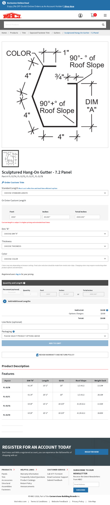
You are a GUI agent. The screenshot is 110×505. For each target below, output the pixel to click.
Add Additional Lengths (17, 301)
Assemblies (7, 486)
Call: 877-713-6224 (54, 474)
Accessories (7, 480)
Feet (42, 290)
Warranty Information (29, 474)
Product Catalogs (27, 480)
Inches (61, 290)
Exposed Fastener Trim (40, 32)
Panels (4, 474)
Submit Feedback (54, 480)
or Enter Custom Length (14, 200)
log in (18, 274)
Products (14, 32)
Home (4, 32)
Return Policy (26, 483)
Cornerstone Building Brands (63, 496)
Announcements (27, 486)
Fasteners (6, 489)
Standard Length (10, 188)
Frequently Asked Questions (32, 477)
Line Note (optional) (12, 322)
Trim (24, 32)
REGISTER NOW (92, 452)
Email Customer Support (57, 477)
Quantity (26, 290)
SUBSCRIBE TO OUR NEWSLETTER (83, 472)
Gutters (57, 32)
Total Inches (88, 290)
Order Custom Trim (13, 182)
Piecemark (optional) (11, 289)
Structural (6, 483)
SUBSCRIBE (80, 490)
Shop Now (69, 6)
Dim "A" (5, 228)
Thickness (7, 241)
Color (4, 253)
